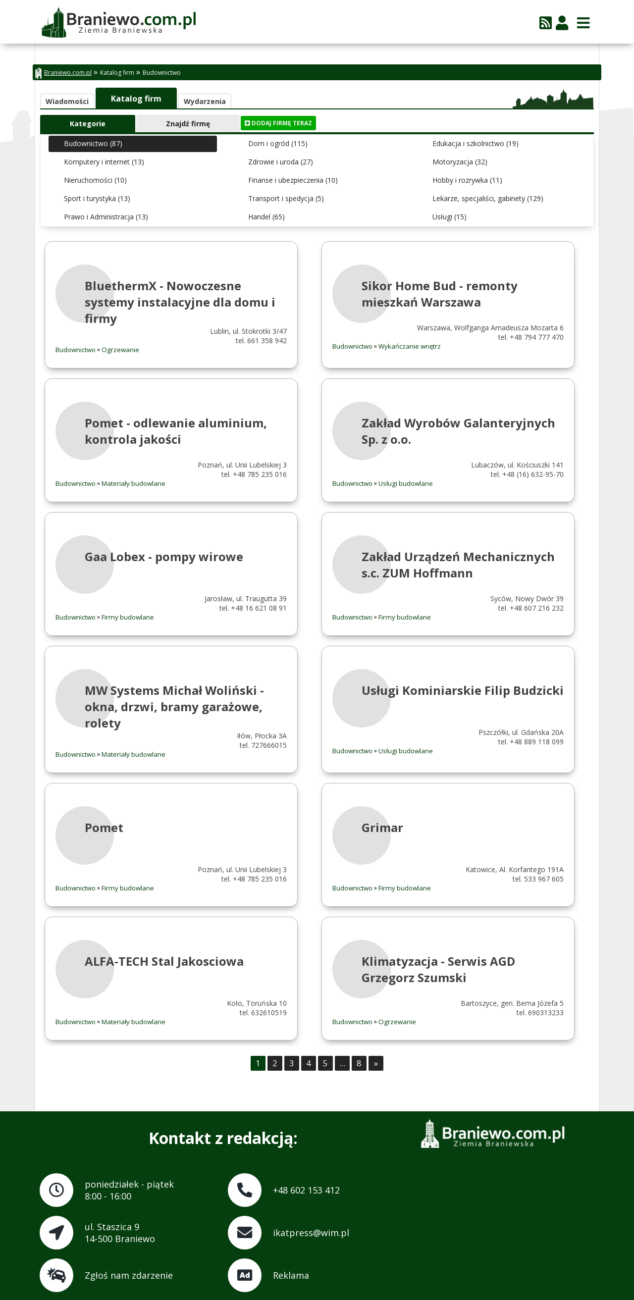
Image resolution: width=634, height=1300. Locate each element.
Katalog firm (117, 72)
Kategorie (88, 123)
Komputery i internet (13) (104, 161)
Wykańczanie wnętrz (409, 346)
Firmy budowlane (128, 617)
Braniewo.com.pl (63, 73)
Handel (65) (266, 216)
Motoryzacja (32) (459, 161)
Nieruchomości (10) (95, 180)
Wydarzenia (205, 101)
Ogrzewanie (120, 349)
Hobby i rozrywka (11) (467, 180)
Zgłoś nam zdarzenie (129, 1275)
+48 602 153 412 (306, 1190)
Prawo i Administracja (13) (106, 216)
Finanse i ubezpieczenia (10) (293, 180)
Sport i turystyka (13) (97, 198)
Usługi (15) (449, 216)
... (342, 1063)
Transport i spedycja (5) (286, 198)
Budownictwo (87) (93, 143)
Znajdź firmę (188, 123)
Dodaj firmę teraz (278, 123)
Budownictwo (162, 72)
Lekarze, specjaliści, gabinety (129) (487, 198)
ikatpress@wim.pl (311, 1233)
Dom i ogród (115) (278, 143)
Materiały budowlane (133, 483)
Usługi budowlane (405, 483)
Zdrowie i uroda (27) (280, 161)
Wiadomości (67, 101)
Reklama (291, 1275)
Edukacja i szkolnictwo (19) (475, 143)
